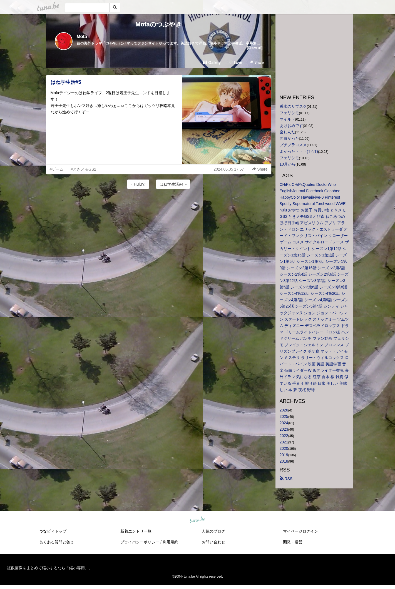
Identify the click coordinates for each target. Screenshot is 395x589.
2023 (284, 429)
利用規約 (170, 542)
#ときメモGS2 (83, 169)
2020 (284, 448)
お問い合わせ (213, 542)
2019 (284, 455)
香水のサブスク (293, 106)
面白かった (289, 138)
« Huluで (138, 184)
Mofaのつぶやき (158, 24)
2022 (284, 435)
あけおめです (291, 125)
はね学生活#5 (66, 82)
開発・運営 (292, 542)
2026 (284, 410)
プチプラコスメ (293, 145)
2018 (284, 461)
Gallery (211, 62)
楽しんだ (287, 132)
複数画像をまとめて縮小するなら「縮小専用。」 (50, 568)
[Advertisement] (158, 205)
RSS (286, 478)
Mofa (82, 36)
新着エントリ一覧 (135, 531)
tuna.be (197, 520)
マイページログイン (300, 531)
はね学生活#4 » (173, 184)
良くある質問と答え (56, 542)
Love (235, 62)
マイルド (287, 119)
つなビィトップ (52, 531)
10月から (288, 164)
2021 (284, 442)
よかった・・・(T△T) (299, 151)
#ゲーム (57, 169)
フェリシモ (289, 113)
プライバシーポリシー (139, 542)
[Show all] (254, 48)
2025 (284, 416)
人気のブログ (213, 531)
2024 (284, 423)
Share (257, 62)
